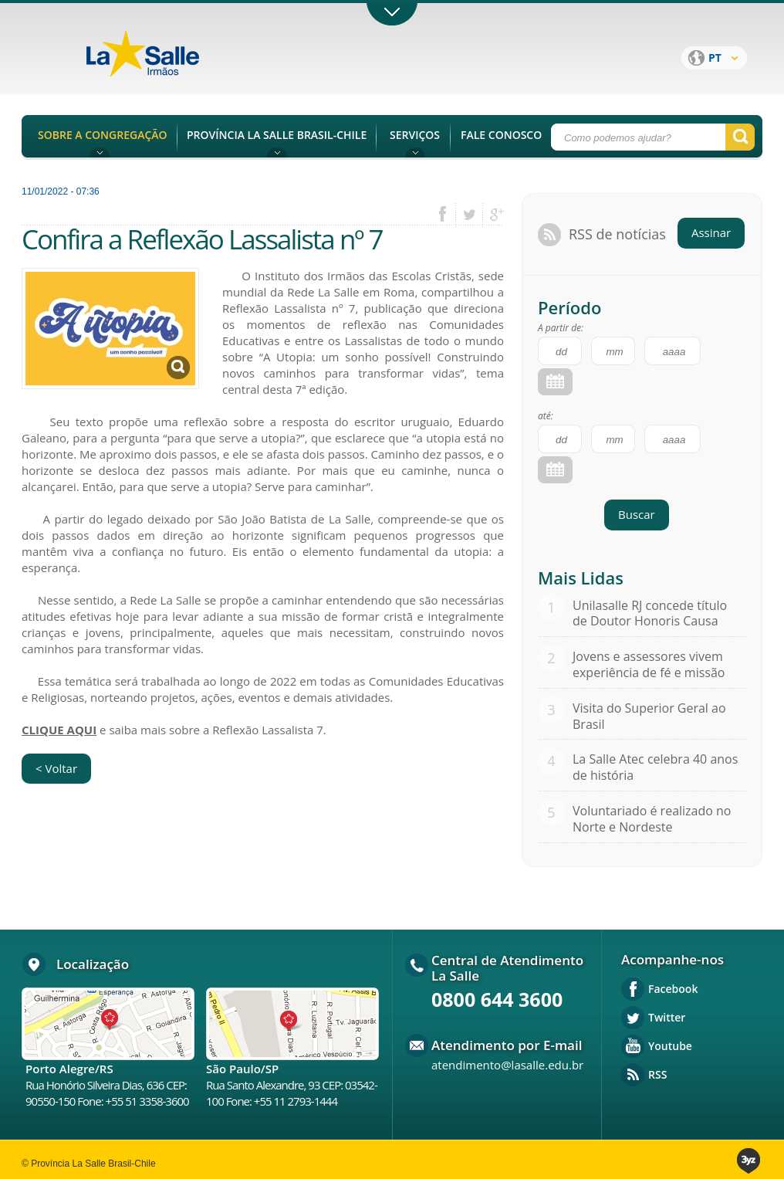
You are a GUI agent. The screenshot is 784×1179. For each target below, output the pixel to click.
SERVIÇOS (415, 134)
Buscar (636, 514)
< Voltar (56, 768)
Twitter (666, 1017)
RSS (657, 1074)
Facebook (673, 988)
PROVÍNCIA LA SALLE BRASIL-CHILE (277, 134)
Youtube (670, 1045)
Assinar (711, 232)
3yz (749, 1161)
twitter (469, 214)
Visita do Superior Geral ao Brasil (649, 716)
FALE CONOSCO (501, 134)
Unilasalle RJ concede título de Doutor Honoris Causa (650, 613)
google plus (492, 214)
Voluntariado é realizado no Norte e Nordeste (652, 818)
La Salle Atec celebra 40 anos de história (655, 767)
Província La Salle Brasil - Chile (172, 62)
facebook (448, 214)
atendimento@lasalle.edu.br (507, 1064)
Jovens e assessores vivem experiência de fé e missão (649, 664)
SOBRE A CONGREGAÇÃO (102, 134)
